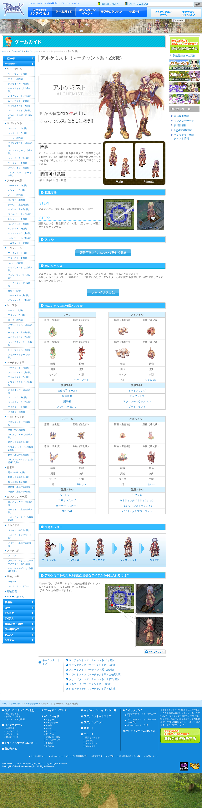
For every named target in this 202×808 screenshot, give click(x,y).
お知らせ (89, 740)
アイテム (50, 734)
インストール (12, 734)
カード (49, 728)
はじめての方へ (110, 3)
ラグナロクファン (111, 12)
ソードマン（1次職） (18, 74)
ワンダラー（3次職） (18, 228)
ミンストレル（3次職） (19, 224)
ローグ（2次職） (16, 320)
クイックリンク (134, 710)
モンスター (51, 731)
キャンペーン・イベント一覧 (100, 710)
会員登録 (10, 728)
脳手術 (67, 401)
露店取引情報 (181, 116)
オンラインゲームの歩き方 (140, 730)
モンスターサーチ (184, 120)
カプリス (137, 495)
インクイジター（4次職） (20, 300)
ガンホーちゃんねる (136, 725)
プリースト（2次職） (18, 258)
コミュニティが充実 (15, 719)
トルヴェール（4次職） (19, 243)
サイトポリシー (38, 756)
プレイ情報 (90, 746)
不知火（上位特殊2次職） (20, 491)
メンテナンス (91, 743)
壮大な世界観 (12, 713)
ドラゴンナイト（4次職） (20, 110)
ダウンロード (12, 731)
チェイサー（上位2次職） (20, 332)
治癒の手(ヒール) (67, 390)
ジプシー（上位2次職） (19, 209)
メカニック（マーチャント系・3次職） (91, 684)
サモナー (12, 581)
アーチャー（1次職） (18, 185)
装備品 (49, 725)
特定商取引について (101, 756)
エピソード (51, 719)
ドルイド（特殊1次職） (19, 530)
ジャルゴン (151, 379)
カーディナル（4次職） (19, 295)
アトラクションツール (163, 13)
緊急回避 (67, 396)
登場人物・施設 (53, 737)
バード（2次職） (16, 195)
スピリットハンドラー (18, 586)
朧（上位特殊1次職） (18, 482)
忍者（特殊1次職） (17, 472)
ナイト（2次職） (16, 79)
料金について (12, 737)
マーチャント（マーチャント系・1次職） (92, 660)
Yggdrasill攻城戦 (183, 130)
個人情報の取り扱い (128, 756)
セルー (151, 484)
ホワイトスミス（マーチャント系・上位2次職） (96, 674)
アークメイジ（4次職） (19, 168)
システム (50, 746)
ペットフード (81, 379)
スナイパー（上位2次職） (20, 214)
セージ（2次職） (16, 138)
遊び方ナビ (11, 748)
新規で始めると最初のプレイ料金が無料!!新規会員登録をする (180, 735)
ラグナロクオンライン (13, 9)
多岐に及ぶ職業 (13, 716)
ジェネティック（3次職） (20, 402)
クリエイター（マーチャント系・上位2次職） (94, 679)
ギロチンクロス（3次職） (20, 337)
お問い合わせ (152, 756)
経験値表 (12, 591)
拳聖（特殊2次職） (17, 430)
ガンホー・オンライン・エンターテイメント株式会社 (184, 766)
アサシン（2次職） (17, 315)
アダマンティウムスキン (137, 401)
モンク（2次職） (16, 263)
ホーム (5, 51)
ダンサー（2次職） (17, 200)
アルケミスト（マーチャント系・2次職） (92, 669)
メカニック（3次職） (18, 397)
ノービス (12, 556)
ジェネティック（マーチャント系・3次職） (93, 688)
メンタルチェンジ (67, 406)
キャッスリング (137, 390)
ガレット (81, 484)
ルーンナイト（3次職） (19, 101)
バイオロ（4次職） (17, 412)
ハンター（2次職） (17, 190)
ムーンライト (67, 495)
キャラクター (32, 51)
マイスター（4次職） (18, 407)
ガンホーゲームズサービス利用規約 (67, 756)
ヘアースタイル (15, 596)
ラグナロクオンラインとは (40, 12)
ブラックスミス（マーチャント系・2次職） (93, 664)
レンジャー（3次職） (18, 219)
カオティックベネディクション (137, 500)
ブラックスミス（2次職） (20, 372)
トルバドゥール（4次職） (20, 238)
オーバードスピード (67, 505)
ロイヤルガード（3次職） (20, 106)
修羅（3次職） (15, 290)
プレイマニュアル (139, 3)
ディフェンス (137, 396)
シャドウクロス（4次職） (20, 350)
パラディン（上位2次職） (20, 96)
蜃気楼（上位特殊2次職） (20, 487)
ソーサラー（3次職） (18, 163)
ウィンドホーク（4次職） (20, 233)
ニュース (89, 734)
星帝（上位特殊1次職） (19, 442)
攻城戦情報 (180, 125)
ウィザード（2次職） (18, 133)
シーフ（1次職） (16, 310)
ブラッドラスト (137, 406)
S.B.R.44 (67, 511)
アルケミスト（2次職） (19, 377)
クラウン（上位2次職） (19, 204)
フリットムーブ (67, 500)
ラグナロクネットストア (188, 13)
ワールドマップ (53, 740)
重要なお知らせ (92, 737)
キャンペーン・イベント (87, 12)
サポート (135, 12)
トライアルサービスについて (21, 742)
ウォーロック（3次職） (19, 158)
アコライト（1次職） (18, 253)
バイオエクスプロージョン (137, 511)
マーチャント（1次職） (19, 368)
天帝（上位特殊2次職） (19, 455)
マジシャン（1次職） (18, 128)
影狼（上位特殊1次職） (19, 477)
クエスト (50, 743)
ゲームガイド (64, 12)
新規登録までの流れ (184, 55)
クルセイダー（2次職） (19, 83)
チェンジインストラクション (137, 505)
